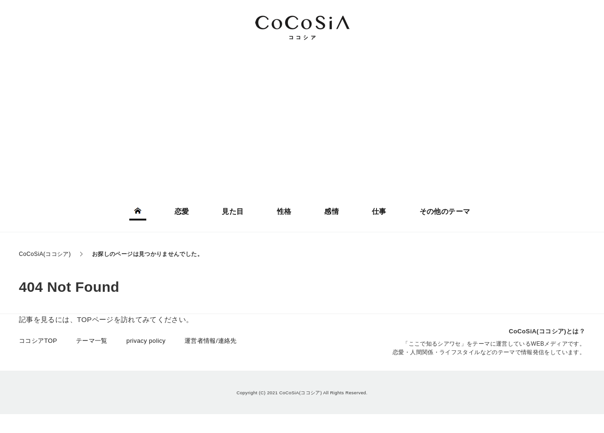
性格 (284, 211)
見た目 (232, 211)
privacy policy (146, 341)
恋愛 (182, 211)
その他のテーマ (444, 211)
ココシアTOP (38, 341)
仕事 (379, 211)
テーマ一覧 (92, 341)
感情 (331, 211)
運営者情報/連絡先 (211, 341)
